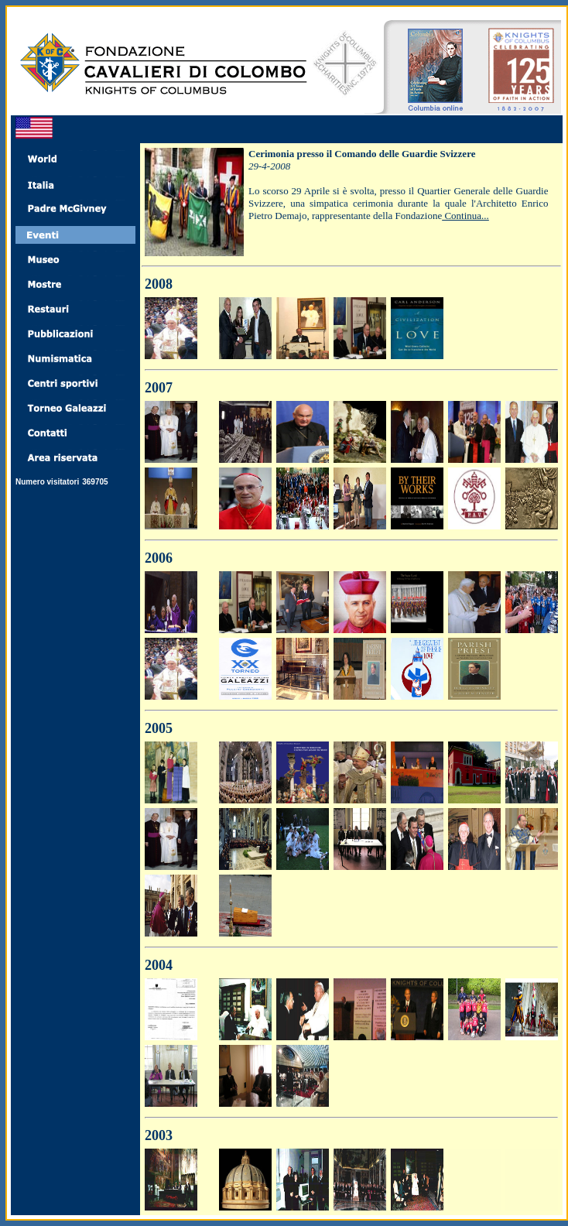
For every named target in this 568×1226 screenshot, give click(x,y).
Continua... (465, 215)
